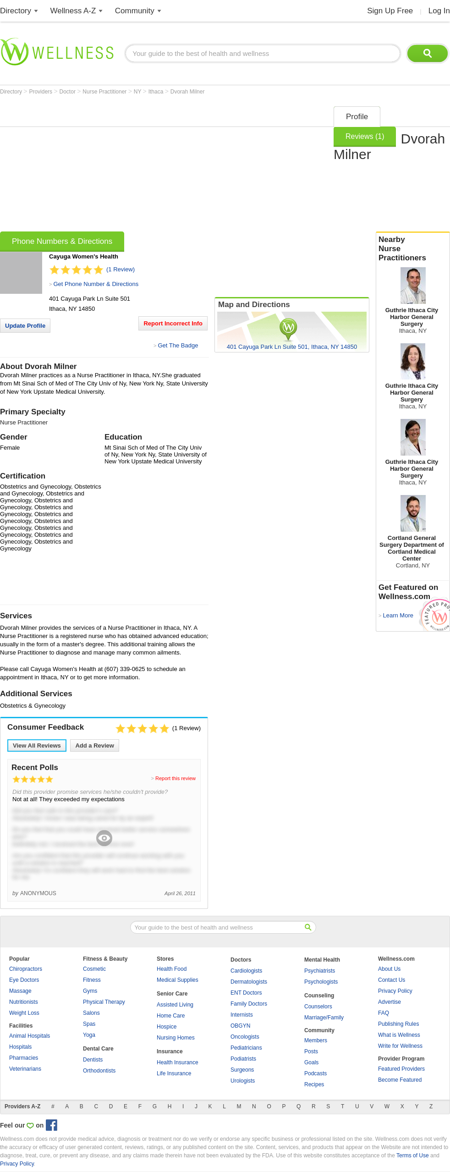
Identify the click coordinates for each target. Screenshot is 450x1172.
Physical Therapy (104, 1002)
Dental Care (98, 1048)
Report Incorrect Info (173, 323)
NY (138, 91)
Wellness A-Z (73, 10)
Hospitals (20, 1047)
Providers (41, 91)
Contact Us (391, 980)
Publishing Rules (398, 1024)
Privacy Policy (395, 991)
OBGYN (240, 1026)
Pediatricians (246, 1048)
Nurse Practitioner (105, 91)
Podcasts (315, 1073)
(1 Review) (120, 269)
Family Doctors (248, 1004)
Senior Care (172, 993)
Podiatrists (243, 1059)
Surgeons (242, 1070)
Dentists (93, 1059)
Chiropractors (25, 969)
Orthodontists (99, 1070)
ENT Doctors (246, 993)
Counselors (318, 1006)
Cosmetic (94, 969)
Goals (311, 1062)
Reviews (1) (365, 136)
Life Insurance (174, 1073)
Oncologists (244, 1037)
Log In (439, 10)
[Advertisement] (144, 166)
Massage (20, 991)
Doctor (68, 91)
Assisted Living (175, 1004)
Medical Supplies (177, 980)
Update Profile (25, 325)
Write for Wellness (400, 1046)
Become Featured (400, 1080)
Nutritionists (23, 1002)
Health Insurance (177, 1062)
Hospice (166, 1026)
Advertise (389, 1002)
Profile (357, 116)
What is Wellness (399, 1035)
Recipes (314, 1084)
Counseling (319, 995)
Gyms (90, 991)
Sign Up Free (390, 10)
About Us (389, 969)
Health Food (172, 969)
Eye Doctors (24, 980)
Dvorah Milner (187, 91)
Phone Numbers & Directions (62, 241)
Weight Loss (24, 1013)
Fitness (92, 980)
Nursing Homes (176, 1037)
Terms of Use (412, 1155)
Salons (91, 1013)
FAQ (383, 1013)
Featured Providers (401, 1069)
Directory (15, 10)
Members (315, 1040)
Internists (241, 1015)
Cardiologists (246, 971)
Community (134, 10)
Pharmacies (23, 1058)
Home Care (171, 1015)
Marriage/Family (324, 1017)
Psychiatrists (319, 971)
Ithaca (156, 91)
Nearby (413, 249)
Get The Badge (178, 345)
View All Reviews (37, 745)
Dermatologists (248, 982)
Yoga (89, 1035)
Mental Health (322, 960)
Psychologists (321, 982)
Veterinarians (25, 1069)
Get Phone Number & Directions (95, 284)
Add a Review (94, 745)
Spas (89, 1024)
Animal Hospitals (29, 1036)
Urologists (242, 1081)
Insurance (170, 1051)
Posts (311, 1051)
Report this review (175, 778)
